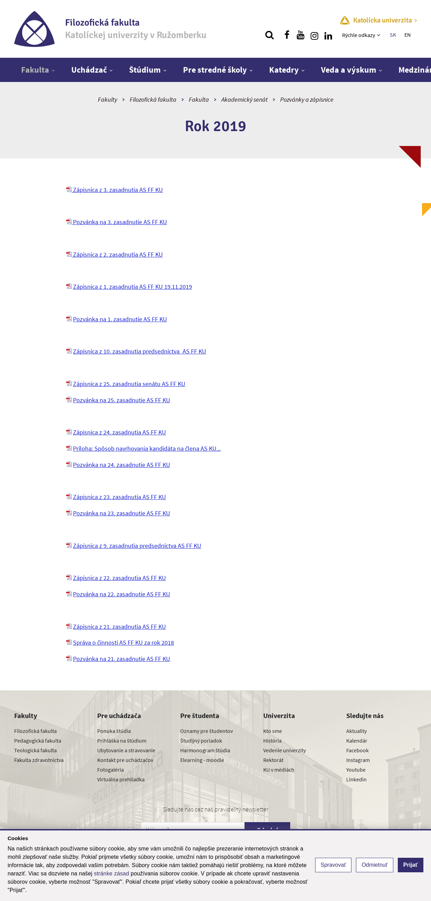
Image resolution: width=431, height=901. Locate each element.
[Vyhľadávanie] (269, 35)
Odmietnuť (374, 865)
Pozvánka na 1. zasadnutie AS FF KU (120, 319)
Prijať (410, 865)
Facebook (357, 750)
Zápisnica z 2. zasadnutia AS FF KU (114, 254)
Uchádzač (89, 69)
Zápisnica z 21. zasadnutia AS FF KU (119, 627)
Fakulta (35, 69)
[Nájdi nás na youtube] (301, 35)
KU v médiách (278, 769)
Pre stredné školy (215, 69)
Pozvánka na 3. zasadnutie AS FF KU (116, 222)
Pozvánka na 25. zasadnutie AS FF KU (121, 400)
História (272, 740)
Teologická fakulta (35, 750)
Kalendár (356, 740)
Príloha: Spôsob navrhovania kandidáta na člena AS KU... (147, 448)
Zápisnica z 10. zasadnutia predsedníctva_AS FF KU (139, 351)
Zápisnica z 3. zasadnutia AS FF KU (114, 190)
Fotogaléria (110, 769)
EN (407, 34)
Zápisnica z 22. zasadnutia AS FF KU (119, 578)
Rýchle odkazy (358, 34)
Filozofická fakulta (153, 99)
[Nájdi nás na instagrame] (314, 35)
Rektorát (273, 759)
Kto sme (272, 730)
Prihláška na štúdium (121, 740)
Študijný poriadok (201, 740)
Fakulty (107, 99)
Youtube (356, 769)
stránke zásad (111, 873)
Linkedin (356, 779)
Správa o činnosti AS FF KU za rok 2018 (123, 642)
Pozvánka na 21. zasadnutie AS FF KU (121, 659)
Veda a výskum (348, 69)
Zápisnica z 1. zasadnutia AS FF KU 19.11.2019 (132, 287)
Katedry (284, 69)
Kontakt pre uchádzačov (125, 759)
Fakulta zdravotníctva (39, 759)
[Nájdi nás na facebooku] (287, 35)
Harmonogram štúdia (205, 750)
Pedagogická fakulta (37, 740)
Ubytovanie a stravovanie (126, 750)
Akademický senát (244, 99)
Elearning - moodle (202, 759)
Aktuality (356, 730)
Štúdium (145, 69)
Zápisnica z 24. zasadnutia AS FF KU (119, 432)
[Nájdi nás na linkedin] (328, 35)
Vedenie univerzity (284, 750)
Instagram (358, 759)
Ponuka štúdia (114, 730)
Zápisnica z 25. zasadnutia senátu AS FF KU (129, 384)
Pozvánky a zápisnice (306, 99)
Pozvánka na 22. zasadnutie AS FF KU (121, 594)
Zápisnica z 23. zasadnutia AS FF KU (119, 497)
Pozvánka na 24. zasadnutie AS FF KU (121, 465)
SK (393, 34)
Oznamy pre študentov (206, 730)
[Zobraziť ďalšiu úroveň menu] (379, 35)
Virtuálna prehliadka (121, 779)
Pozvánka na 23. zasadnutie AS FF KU (121, 513)
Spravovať (333, 865)
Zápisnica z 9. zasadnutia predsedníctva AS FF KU (137, 546)
